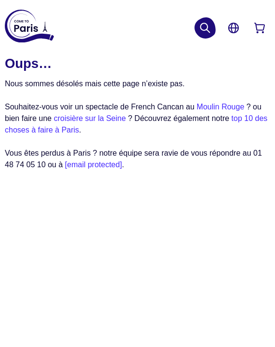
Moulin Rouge (221, 107)
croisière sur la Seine (89, 118)
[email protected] (93, 164)
